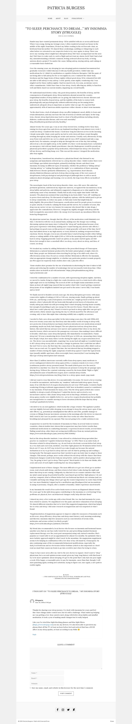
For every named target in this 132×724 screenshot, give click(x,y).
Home (50, 18)
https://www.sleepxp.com (43, 625)
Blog (66, 18)
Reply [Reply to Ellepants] (34, 634)
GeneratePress (44, 721)
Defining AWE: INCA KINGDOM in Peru (67, 578)
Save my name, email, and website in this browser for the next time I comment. (62, 688)
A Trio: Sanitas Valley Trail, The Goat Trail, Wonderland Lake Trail (67, 576)
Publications (79, 18)
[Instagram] (63, 709)
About (58, 18)
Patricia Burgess (66, 7)
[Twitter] (68, 709)
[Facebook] (57, 709)
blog (67, 575)
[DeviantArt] (73, 709)
